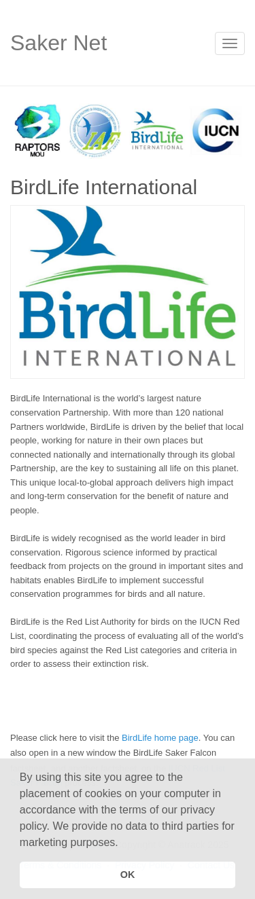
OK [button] (127, 874)
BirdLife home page (160, 738)
